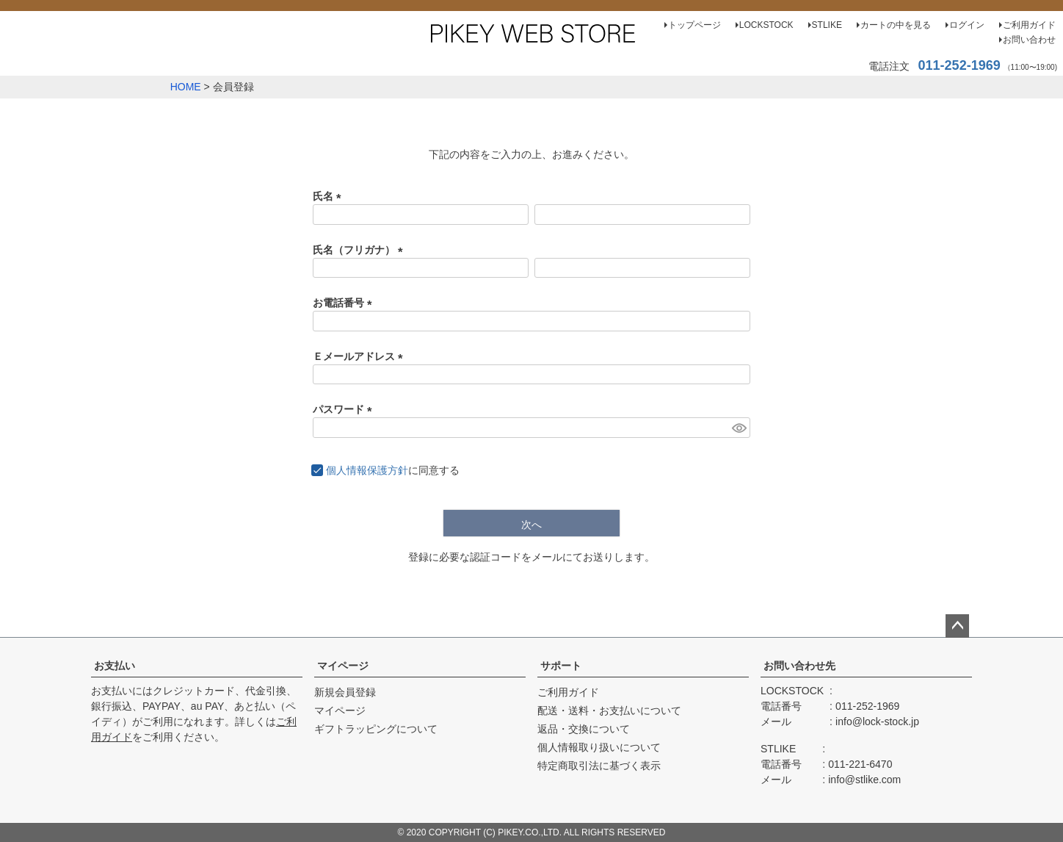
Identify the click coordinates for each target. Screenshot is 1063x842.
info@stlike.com (864, 779)
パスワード (345, 409)
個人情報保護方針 (367, 470)
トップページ (694, 25)
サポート (560, 666)
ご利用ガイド (1029, 25)
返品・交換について (583, 729)
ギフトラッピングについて (376, 729)
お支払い (114, 666)
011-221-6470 (860, 764)
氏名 (330, 196)
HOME (185, 87)
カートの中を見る (895, 25)
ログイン (966, 25)
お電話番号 (345, 303)
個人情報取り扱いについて (599, 747)
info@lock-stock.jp (877, 721)
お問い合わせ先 (799, 666)
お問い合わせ (1029, 40)
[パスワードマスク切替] (739, 427)
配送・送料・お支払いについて (609, 710)
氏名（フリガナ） (360, 250)
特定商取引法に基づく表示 (599, 765)
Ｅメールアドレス (360, 356)
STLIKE (827, 25)
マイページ (343, 666)
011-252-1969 (959, 65)
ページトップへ (957, 626)
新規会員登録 (345, 692)
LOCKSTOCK (766, 25)
